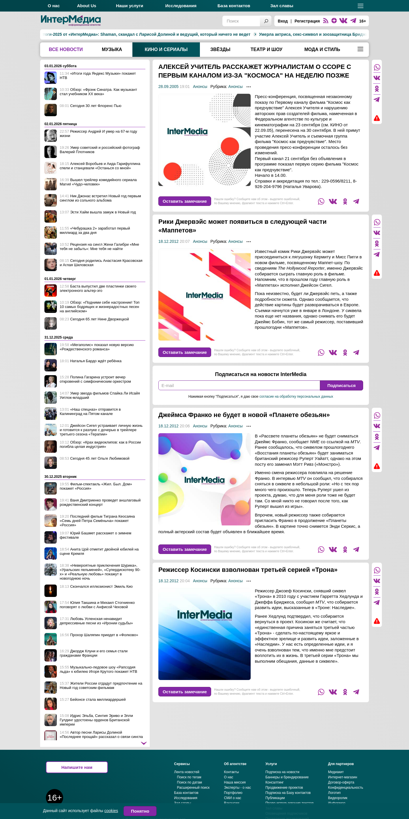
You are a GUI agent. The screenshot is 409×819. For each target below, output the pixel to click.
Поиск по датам (189, 800)
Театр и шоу (266, 49)
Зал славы (281, 5)
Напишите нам (77, 784)
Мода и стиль (322, 49)
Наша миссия (235, 800)
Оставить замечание (185, 209)
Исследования (180, 5)
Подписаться (341, 394)
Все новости (66, 49)
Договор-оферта (341, 800)
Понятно (140, 811)
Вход (283, 21)
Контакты (231, 789)
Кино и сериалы (166, 49)
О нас (54, 5)
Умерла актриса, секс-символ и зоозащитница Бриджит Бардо (259, 34)
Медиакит (336, 789)
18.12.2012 (168, 250)
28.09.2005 (168, 95)
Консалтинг (274, 800)
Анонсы (200, 95)
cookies (111, 810)
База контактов (233, 5)
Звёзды (220, 49)
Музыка (112, 49)
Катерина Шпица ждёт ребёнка (361, 34)
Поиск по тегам (189, 794)
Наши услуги (129, 5)
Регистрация (307, 21)
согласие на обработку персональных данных (296, 405)
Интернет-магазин (342, 794)
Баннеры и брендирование (287, 794)
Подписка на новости (282, 789)
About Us (86, 5)
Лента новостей (187, 789)
